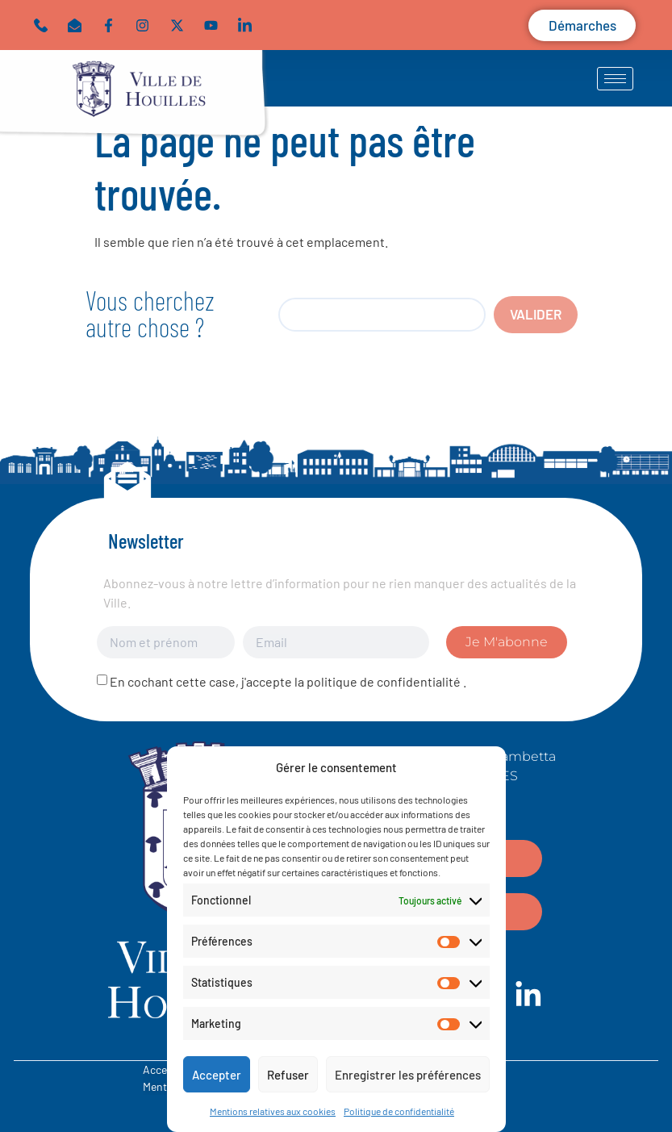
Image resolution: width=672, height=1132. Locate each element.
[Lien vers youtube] (214, 25)
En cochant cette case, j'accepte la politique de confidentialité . (288, 681)
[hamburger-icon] (615, 78)
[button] (78, 25)
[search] (382, 315)
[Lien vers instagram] (146, 25)
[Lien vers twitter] (180, 25)
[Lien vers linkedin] (248, 25)
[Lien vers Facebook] (112, 25)
